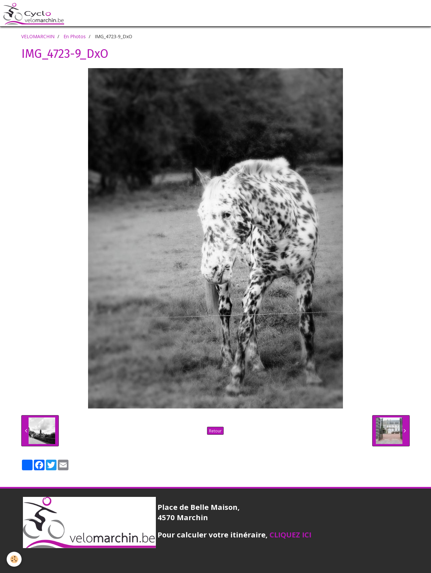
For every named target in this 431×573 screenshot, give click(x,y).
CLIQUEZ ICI (290, 534)
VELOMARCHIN (37, 36)
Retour (215, 430)
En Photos (74, 36)
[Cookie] (14, 559)
